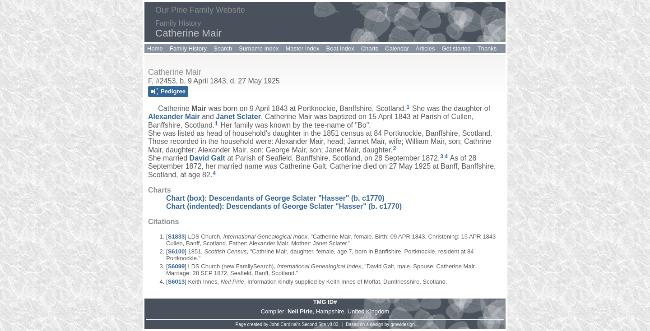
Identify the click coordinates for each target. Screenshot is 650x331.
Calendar (397, 48)
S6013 (176, 281)
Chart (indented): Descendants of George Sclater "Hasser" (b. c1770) (284, 206)
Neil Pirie (300, 311)
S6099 (176, 266)
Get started (455, 48)
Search (223, 48)
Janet (238, 116)
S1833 (176, 236)
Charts (369, 48)
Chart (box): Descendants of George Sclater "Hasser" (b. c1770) (275, 198)
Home (155, 48)
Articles (425, 48)
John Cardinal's (285, 324)
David (207, 158)
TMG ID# (325, 302)
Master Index (302, 48)
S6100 (176, 251)
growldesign (402, 324)
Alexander (174, 116)
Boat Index (340, 48)
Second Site (314, 324)
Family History (188, 48)
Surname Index (259, 48)
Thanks (487, 48)
